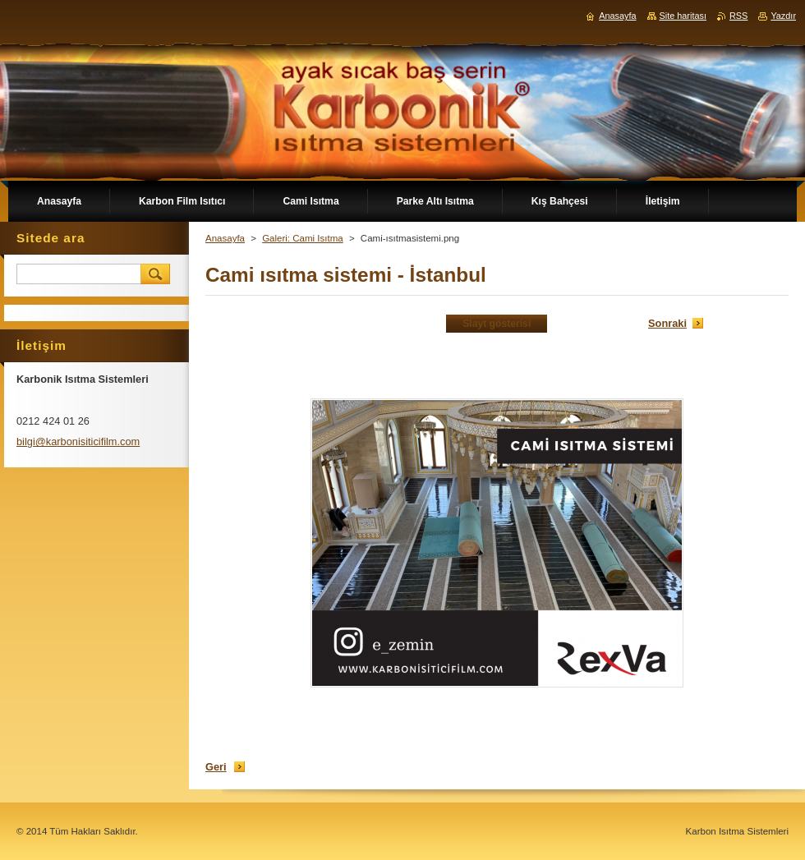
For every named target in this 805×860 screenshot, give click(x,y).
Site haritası (683, 16)
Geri (216, 767)
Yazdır (783, 16)
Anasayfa (225, 238)
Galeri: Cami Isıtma (302, 238)
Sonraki (667, 323)
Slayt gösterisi (496, 323)
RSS (738, 16)
